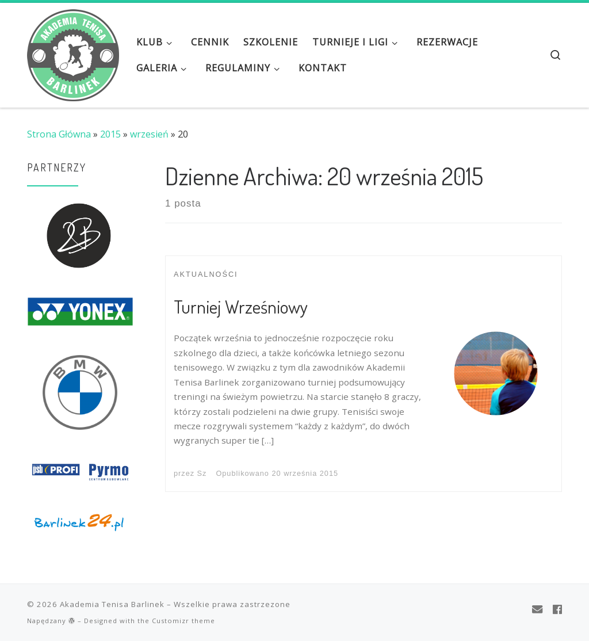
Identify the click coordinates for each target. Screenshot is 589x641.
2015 (110, 134)
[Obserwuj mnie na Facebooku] (557, 609)
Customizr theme (183, 620)
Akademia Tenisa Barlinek (112, 604)
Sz (202, 473)
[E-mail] (537, 609)
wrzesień (149, 134)
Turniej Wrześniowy (241, 306)
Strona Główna (59, 134)
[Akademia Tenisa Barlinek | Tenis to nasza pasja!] (73, 52)
